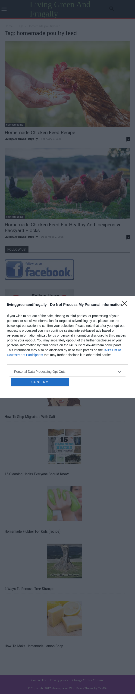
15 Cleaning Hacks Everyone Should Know (37, 474)
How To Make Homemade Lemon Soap (34, 646)
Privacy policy (59, 680)
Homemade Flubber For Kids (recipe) (32, 531)
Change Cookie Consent (88, 680)
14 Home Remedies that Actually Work (34, 367)
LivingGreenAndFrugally (21, 138)
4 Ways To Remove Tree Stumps (29, 588)
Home (9, 26)
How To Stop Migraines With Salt (30, 416)
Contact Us (38, 680)
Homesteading (14, 124)
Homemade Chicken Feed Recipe (40, 132)
